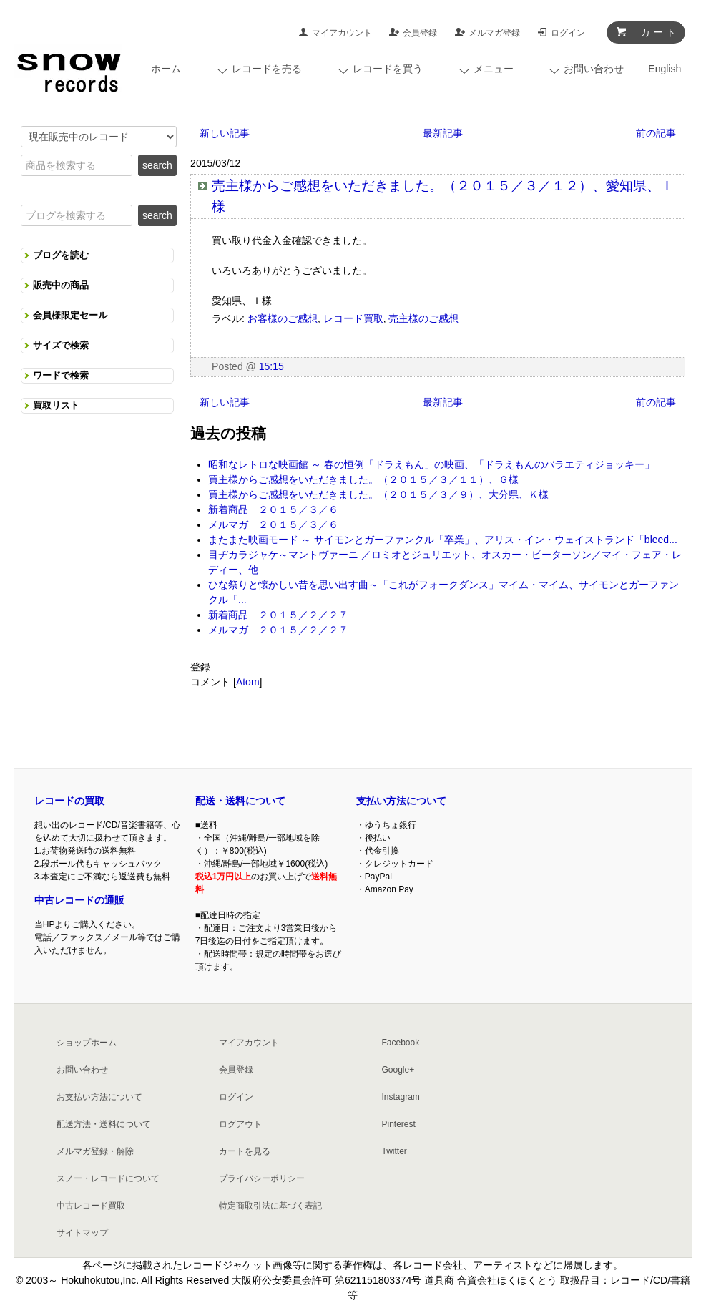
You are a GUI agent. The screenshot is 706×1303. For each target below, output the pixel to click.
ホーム (166, 68)
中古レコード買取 (91, 1206)
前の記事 (656, 133)
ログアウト (240, 1124)
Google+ (397, 1070)
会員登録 (420, 33)
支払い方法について (401, 800)
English (664, 68)
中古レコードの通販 (79, 900)
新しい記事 (225, 133)
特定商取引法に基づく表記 (270, 1206)
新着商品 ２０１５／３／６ (273, 509)
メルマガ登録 (494, 33)
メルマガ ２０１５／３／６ (273, 524)
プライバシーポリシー (262, 1178)
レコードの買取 (69, 800)
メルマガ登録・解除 (95, 1151)
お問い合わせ (82, 1070)
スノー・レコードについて (108, 1178)
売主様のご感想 (423, 318)
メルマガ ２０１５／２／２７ (278, 629)
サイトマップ (82, 1233)
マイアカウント (342, 33)
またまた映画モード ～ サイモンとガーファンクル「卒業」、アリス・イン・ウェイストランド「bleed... (442, 539)
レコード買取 (353, 318)
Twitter (393, 1151)
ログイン (568, 33)
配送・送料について (240, 800)
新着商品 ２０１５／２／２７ (278, 614)
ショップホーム (87, 1043)
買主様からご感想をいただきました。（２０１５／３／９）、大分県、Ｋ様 (378, 494)
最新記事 (443, 133)
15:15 (271, 366)
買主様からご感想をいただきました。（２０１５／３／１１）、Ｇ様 (363, 479)
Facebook (400, 1043)
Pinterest (398, 1124)
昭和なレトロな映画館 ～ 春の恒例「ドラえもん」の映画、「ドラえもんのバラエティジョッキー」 (431, 464)
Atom (248, 682)
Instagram (400, 1097)
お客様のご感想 (282, 318)
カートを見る (244, 1151)
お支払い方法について (99, 1097)
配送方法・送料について (104, 1124)
